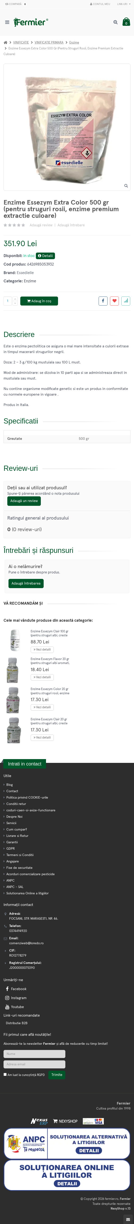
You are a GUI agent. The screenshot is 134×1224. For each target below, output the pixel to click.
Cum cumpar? (16, 829)
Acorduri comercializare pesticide (30, 874)
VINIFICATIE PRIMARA (49, 42)
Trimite (56, 1075)
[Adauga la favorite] (114, 301)
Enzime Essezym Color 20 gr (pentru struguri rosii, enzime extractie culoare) (50, 693)
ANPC (10, 880)
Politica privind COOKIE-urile (27, 797)
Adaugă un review (24, 501)
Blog (9, 785)
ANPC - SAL (14, 887)
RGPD (41, 1075)
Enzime (74, 42)
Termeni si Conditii (20, 855)
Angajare (12, 861)
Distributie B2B (17, 1023)
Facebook (15, 989)
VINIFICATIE (21, 42)
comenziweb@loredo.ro (26, 943)
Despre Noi (14, 816)
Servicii (11, 823)
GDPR (10, 848)
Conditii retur (16, 804)
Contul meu (100, 4)
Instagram (15, 998)
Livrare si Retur (17, 836)
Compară (15, 4)
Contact (12, 791)
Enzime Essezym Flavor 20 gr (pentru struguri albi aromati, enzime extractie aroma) (50, 663)
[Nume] (34, 1054)
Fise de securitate (19, 868)
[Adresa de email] (34, 1064)
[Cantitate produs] (8, 301)
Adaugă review (41, 225)
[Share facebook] (103, 301)
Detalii (45, 256)
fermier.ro (111, 1199)
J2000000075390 (22, 968)
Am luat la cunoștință (26, 1075)
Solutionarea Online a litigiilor (27, 893)
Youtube (14, 1007)
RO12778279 (17, 955)
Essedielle (25, 273)
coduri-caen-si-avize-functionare (30, 810)
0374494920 (18, 931)
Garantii (12, 842)
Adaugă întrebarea (26, 583)
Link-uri (123, 4)
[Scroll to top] (128, 1219)
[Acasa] (5, 42)
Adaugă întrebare (71, 225)
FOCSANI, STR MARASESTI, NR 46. (33, 918)
